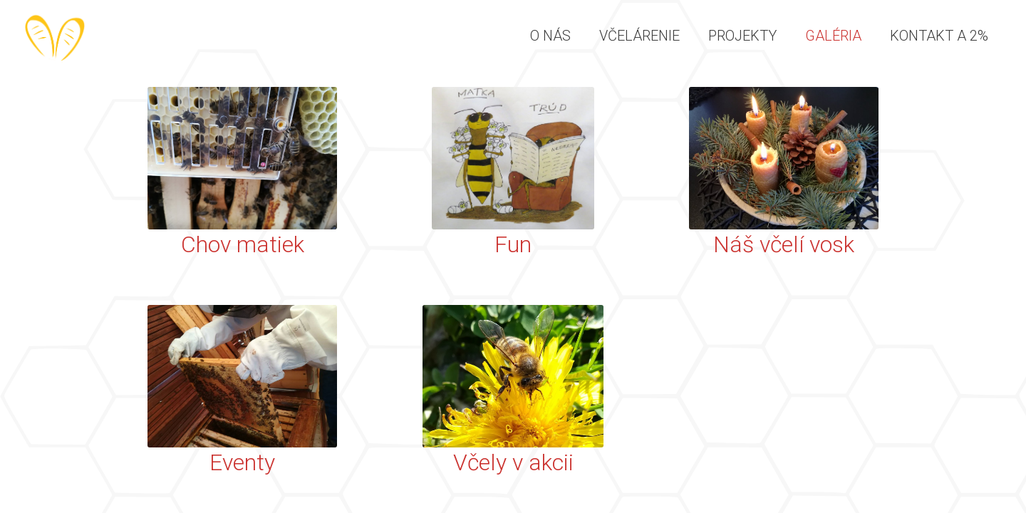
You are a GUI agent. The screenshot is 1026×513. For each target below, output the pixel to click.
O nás (550, 35)
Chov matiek (242, 244)
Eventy (242, 462)
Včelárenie (639, 35)
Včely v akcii (513, 462)
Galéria (833, 35)
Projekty (742, 35)
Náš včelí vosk (783, 244)
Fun (513, 244)
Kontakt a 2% (939, 35)
